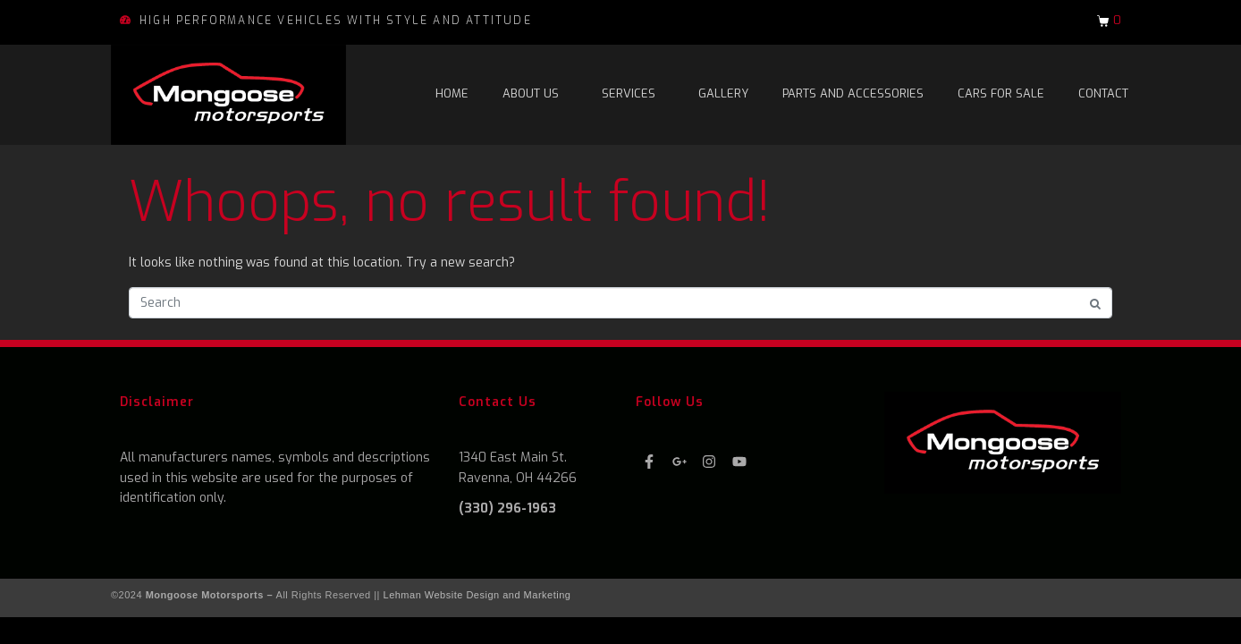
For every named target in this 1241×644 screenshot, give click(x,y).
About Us (530, 93)
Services (628, 93)
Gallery (723, 93)
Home (452, 93)
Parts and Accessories (853, 93)
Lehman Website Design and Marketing (477, 594)
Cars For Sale (1001, 93)
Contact (1103, 93)
